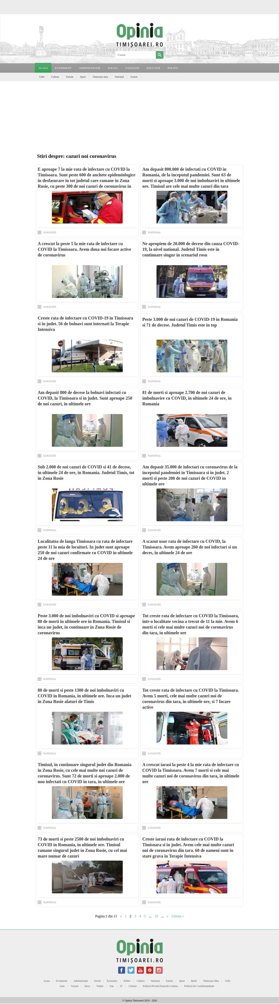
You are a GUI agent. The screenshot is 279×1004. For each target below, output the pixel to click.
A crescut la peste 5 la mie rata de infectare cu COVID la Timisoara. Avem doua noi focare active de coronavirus (84, 249)
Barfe (194, 980)
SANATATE (132, 68)
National (119, 76)
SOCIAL (113, 68)
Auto (62, 986)
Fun (112, 986)
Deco (87, 986)
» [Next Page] (167, 916)
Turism (69, 76)
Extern (134, 76)
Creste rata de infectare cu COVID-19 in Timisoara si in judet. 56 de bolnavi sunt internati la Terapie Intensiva (85, 324)
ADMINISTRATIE (89, 68)
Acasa (43, 68)
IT (121, 986)
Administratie (80, 980)
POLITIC (172, 68)
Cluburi (133, 986)
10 (156, 916)
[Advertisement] (139, 113)
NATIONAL (154, 232)
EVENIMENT (63, 68)
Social (97, 980)
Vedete (100, 986)
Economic (112, 980)
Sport (83, 76)
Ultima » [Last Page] (178, 916)
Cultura (55, 76)
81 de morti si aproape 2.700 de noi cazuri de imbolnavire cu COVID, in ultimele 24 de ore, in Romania (186, 398)
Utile (41, 76)
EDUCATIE (153, 68)
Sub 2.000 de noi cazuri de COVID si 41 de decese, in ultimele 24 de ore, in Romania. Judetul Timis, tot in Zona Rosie (86, 472)
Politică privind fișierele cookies (160, 986)
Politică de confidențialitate (199, 986)
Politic (127, 980)
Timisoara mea (100, 76)
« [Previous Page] (121, 916)
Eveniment (61, 980)
